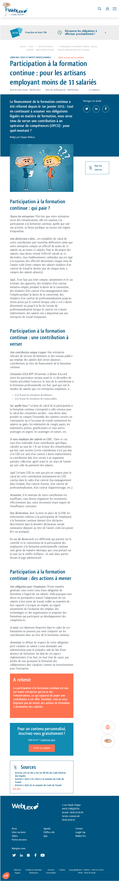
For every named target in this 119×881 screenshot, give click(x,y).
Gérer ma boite (19, 832)
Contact (79, 828)
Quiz (46, 836)
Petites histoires (19, 840)
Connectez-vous (48, 740)
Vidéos (15, 836)
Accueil (23, 46)
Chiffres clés (49, 832)
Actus (14, 828)
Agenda (47, 828)
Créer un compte (42, 748)
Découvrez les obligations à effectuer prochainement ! (81, 32)
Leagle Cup (80, 832)
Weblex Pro (80, 836)
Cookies (62, 870)
